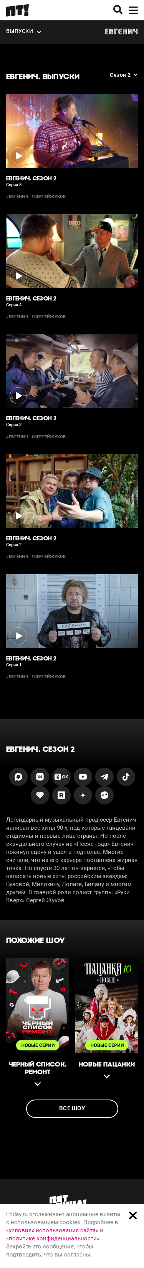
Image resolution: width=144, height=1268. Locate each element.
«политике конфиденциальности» (52, 1238)
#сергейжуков (48, 196)
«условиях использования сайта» (52, 1230)
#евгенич (17, 196)
